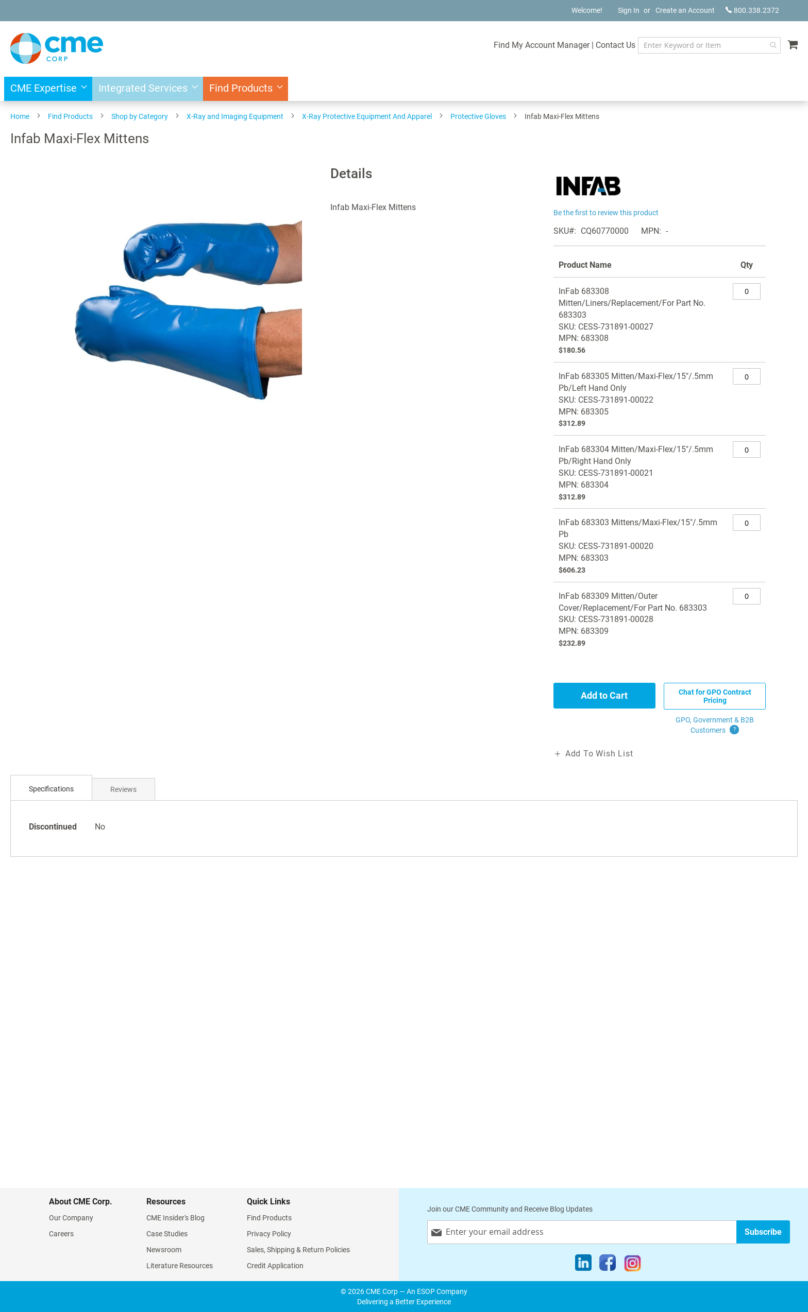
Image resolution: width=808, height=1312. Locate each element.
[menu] (404, 89)
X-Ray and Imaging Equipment (235, 116)
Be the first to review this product (606, 213)
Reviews (123, 789)
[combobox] (708, 45)
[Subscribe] (763, 1232)
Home (19, 116)
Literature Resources (179, 1266)
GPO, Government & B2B (715, 725)
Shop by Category (139, 116)
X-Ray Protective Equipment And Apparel (367, 116)
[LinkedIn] (583, 1265)
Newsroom (163, 1250)
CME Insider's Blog (175, 1218)
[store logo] (56, 48)
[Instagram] (633, 1265)
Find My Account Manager (538, 45)
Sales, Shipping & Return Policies (298, 1250)
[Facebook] (607, 1265)
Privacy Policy (269, 1234)
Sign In (628, 10)
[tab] (51, 789)
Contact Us (612, 45)
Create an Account (685, 10)
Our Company (71, 1218)
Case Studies (167, 1234)
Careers (61, 1234)
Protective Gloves (478, 116)
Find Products (70, 116)
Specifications (51, 789)
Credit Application (275, 1266)
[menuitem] (45, 89)
